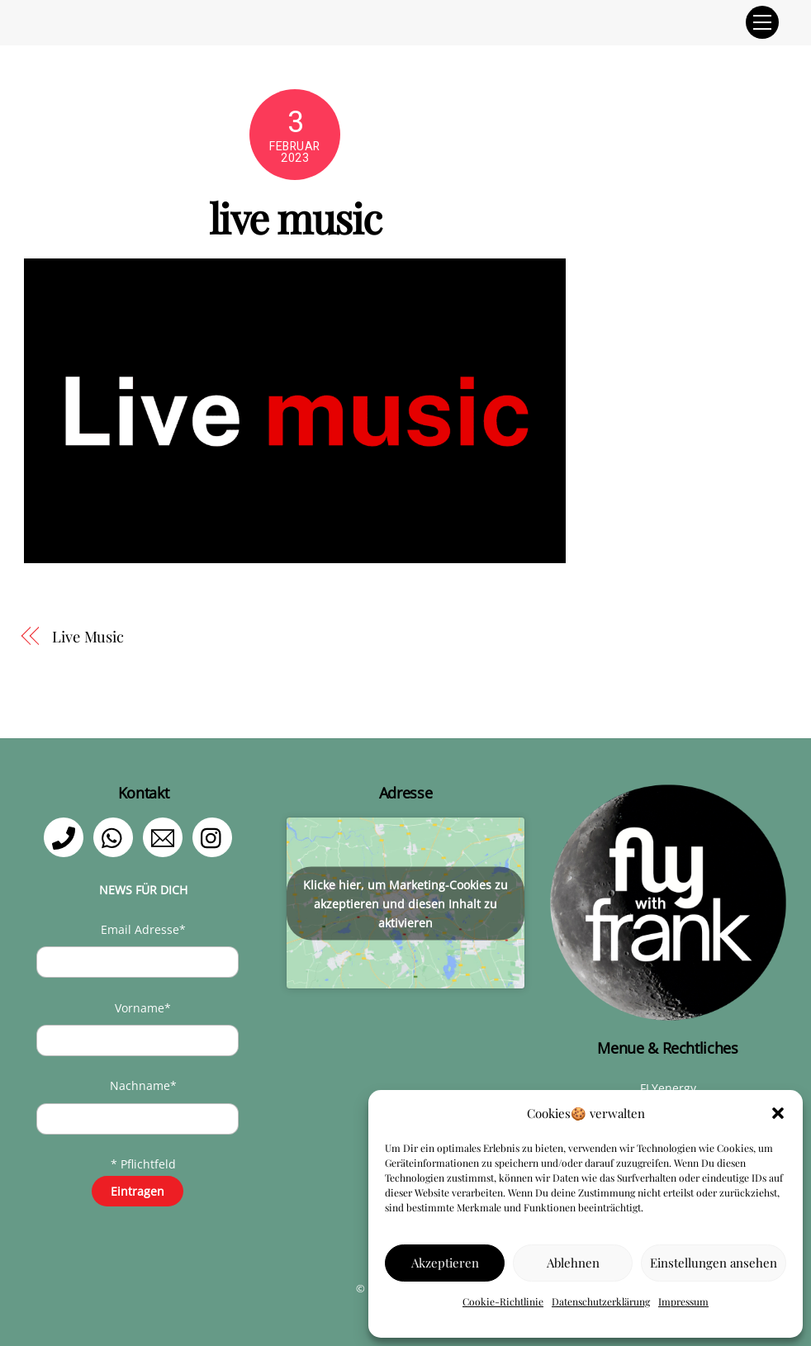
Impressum (683, 1301)
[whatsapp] (116, 836)
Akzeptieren (445, 1262)
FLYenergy (668, 1088)
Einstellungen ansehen (713, 1262)
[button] (778, 1113)
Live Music (88, 636)
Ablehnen (573, 1262)
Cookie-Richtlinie (502, 1301)
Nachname (143, 1085)
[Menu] (762, 22)
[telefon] (66, 836)
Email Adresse (143, 929)
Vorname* (143, 1008)
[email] (165, 836)
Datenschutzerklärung (601, 1301)
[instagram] (215, 836)
